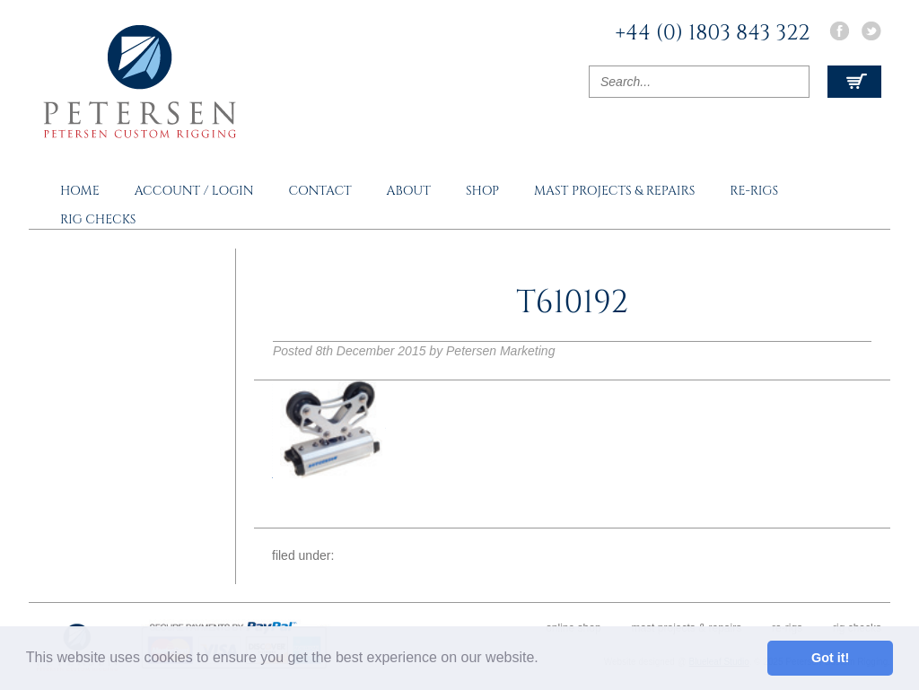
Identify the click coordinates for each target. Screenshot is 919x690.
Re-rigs (754, 190)
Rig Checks (98, 219)
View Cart (854, 82)
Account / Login (194, 190)
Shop (482, 190)
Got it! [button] (830, 658)
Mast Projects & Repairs (614, 190)
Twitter (871, 31)
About (409, 190)
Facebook (839, 31)
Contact (319, 190)
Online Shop (573, 628)
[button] (544, 659)
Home (80, 190)
